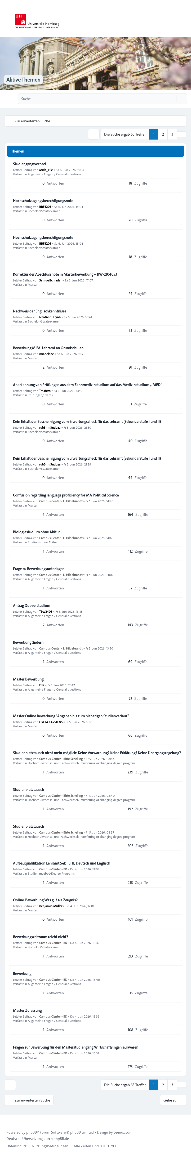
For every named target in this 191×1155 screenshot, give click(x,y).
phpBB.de (61, 1138)
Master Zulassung (27, 1010)
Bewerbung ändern (28, 642)
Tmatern (45, 390)
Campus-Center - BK (53, 869)
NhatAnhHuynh (50, 317)
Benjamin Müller (50, 905)
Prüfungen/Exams (40, 394)
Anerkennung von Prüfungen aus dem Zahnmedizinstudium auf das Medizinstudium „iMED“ (87, 384)
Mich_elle (46, 169)
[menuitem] (16, 1146)
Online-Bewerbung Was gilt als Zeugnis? (45, 900)
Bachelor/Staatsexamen (44, 210)
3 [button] (172, 134)
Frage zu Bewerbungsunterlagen (38, 568)
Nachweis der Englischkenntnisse (39, 311)
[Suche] (171, 98)
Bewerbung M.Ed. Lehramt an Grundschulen (48, 348)
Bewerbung (22, 973)
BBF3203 (45, 206)
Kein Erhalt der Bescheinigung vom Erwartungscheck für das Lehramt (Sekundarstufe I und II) (87, 421)
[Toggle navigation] (185, 18)
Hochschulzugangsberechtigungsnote (43, 200)
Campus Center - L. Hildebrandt (60, 501)
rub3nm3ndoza (49, 427)
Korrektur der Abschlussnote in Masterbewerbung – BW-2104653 (65, 274)
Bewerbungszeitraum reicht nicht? (40, 936)
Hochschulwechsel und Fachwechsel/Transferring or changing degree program (81, 762)
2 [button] (163, 134)
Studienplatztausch (28, 789)
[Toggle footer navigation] (6, 1119)
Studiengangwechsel (29, 164)
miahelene (46, 353)
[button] (182, 134)
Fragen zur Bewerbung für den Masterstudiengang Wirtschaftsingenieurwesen (75, 1047)
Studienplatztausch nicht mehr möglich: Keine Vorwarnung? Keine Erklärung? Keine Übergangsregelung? (97, 752)
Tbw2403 (45, 611)
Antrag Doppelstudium (31, 605)
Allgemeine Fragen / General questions (54, 174)
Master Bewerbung (28, 679)
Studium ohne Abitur (42, 542)
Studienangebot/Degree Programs (51, 873)
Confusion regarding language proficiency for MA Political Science (66, 495)
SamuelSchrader (50, 280)
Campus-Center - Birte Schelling (61, 758)
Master (32, 284)
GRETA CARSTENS (51, 721)
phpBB (31, 1132)
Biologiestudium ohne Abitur (36, 532)
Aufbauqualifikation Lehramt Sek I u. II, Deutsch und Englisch (61, 863)
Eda (41, 685)
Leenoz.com (123, 1132)
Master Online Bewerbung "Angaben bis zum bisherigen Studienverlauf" (71, 716)
